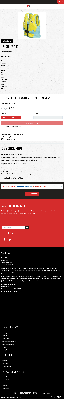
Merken (8, 174)
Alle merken (32, 194)
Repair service (6, 338)
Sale (3, 174)
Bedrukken (5, 377)
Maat (4, 114)
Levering (4, 333)
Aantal (38, 114)
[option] (9, 186)
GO (27, 227)
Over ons (4, 385)
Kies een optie (32, 123)
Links (3, 383)
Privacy (4, 347)
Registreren (5, 363)
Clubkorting (5, 388)
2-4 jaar (6, 117)
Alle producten (32, 174)
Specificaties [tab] (7, 41)
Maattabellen (6, 380)
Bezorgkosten (6, 350)
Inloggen (4, 360)
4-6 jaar (16, 117)
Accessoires (22, 174)
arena (14, 174)
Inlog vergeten (6, 366)
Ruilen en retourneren (8, 344)
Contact (4, 335)
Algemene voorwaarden (9, 341)
